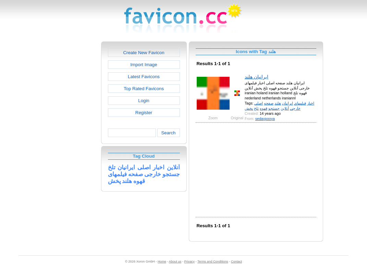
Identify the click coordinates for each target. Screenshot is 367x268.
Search (168, 132)
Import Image (143, 64)
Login (143, 100)
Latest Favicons (144, 76)
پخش (249, 108)
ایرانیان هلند (256, 77)
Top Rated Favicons (144, 88)
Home (162, 261)
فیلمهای (300, 103)
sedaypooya (265, 119)
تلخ (256, 108)
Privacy (189, 261)
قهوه (263, 108)
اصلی (258, 103)
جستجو (274, 108)
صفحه (268, 103)
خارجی (295, 108)
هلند (277, 103)
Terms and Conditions (212, 261)
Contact (236, 261)
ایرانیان (287, 103)
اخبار (310, 103)
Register (143, 112)
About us (175, 261)
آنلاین (285, 108)
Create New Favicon (143, 52)
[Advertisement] (71, 144)
